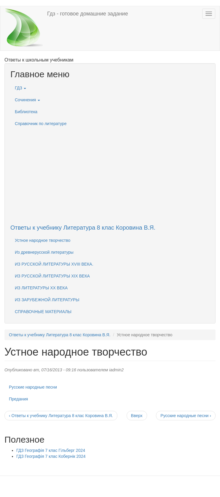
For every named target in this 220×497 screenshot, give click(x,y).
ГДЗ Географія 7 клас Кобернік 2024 (51, 456)
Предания (18, 399)
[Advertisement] (110, 171)
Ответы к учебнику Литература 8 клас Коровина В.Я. (82, 227)
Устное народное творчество (42, 240)
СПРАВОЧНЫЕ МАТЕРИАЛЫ (43, 311)
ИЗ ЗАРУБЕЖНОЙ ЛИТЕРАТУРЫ (47, 299)
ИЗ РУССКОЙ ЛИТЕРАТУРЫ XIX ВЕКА (52, 276)
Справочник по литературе (40, 123)
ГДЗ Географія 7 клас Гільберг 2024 (50, 450)
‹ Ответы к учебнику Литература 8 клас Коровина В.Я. (61, 415)
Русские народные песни (33, 387)
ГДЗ (20, 88)
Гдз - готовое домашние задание (87, 14)
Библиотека (26, 111)
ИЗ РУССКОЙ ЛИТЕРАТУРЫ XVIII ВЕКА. (54, 264)
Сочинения (27, 99)
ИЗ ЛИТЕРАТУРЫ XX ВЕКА (41, 287)
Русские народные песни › (185, 415)
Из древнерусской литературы (44, 252)
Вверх (137, 415)
